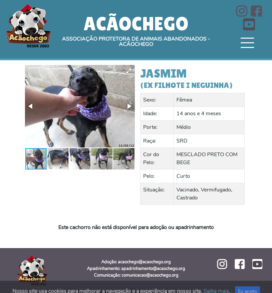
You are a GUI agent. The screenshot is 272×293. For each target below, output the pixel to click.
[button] (129, 71)
